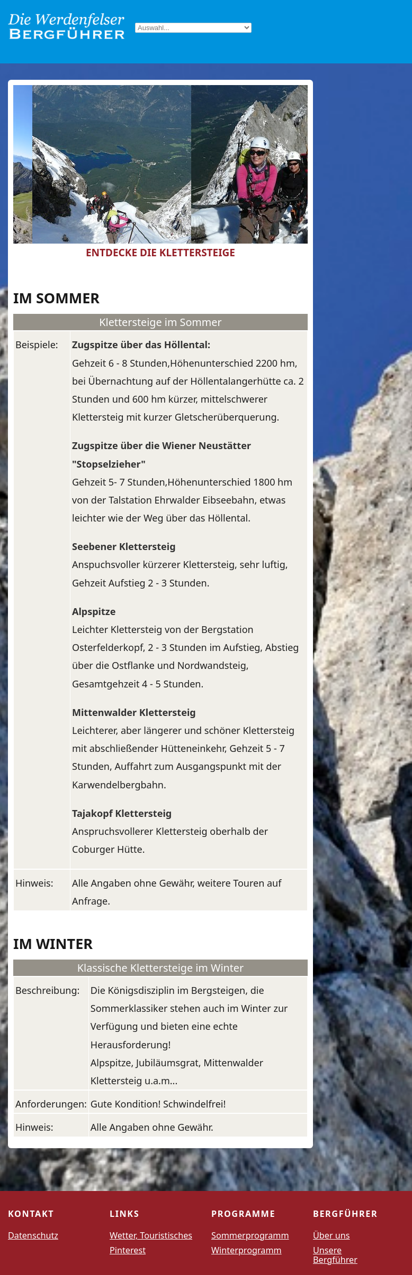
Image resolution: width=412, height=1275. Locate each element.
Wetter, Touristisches (151, 1235)
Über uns (331, 1235)
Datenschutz (33, 1235)
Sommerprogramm (250, 1235)
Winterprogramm (246, 1250)
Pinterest (128, 1250)
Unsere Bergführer (335, 1254)
